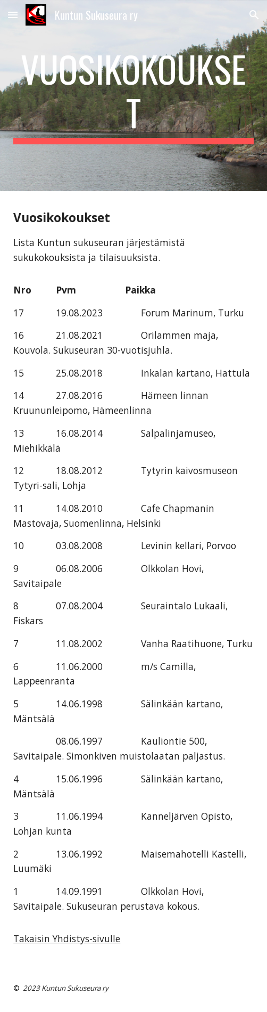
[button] (13, 14)
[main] (133, 96)
